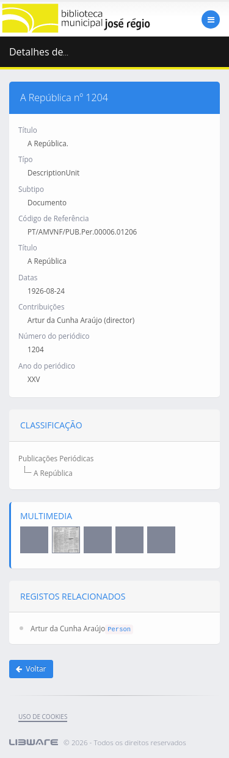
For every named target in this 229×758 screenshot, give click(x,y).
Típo (25, 159)
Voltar (31, 669)
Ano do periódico (46, 365)
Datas (27, 277)
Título (27, 130)
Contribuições (41, 306)
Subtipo (31, 189)
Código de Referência (53, 218)
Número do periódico (54, 336)
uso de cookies (42, 716)
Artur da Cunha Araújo (68, 628)
